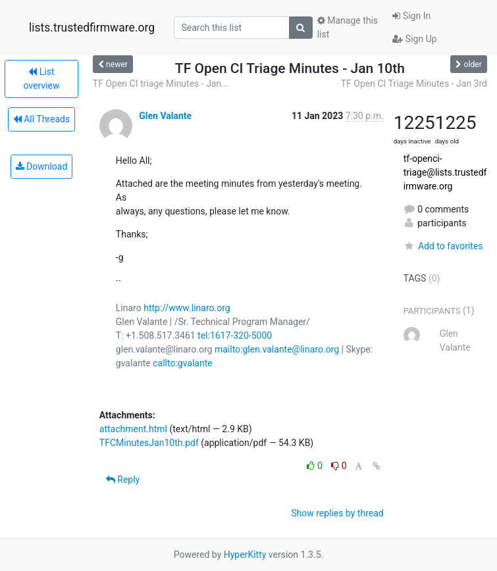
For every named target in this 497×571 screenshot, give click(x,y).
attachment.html (133, 429)
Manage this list (347, 27)
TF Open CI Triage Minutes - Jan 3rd (414, 83)
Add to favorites (443, 246)
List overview (41, 78)
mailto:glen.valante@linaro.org (277, 349)
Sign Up (414, 39)
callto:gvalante (182, 363)
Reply (123, 479)
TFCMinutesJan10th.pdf (149, 442)
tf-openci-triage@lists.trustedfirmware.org (445, 172)
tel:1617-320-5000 (234, 335)
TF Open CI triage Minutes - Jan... (160, 83)
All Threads (41, 119)
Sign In (411, 16)
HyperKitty (245, 554)
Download (42, 166)
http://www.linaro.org (187, 308)
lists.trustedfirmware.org (92, 27)
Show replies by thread (337, 513)
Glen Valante (165, 116)
